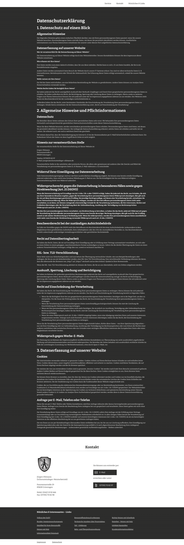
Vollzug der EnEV (43, 518)
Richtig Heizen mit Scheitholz (123, 518)
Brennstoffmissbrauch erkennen (87, 518)
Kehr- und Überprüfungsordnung (87, 529)
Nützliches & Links (136, 3)
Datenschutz (57, 542)
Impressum (41, 542)
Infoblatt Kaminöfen (120, 525)
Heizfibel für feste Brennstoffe (48, 525)
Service (108, 3)
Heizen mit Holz (43, 529)
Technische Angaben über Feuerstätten (89, 522)
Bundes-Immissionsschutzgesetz (50, 522)
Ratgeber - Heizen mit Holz (122, 522)
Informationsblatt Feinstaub (48, 533)
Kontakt (119, 3)
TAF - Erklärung (80, 525)
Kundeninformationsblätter (122, 529)
